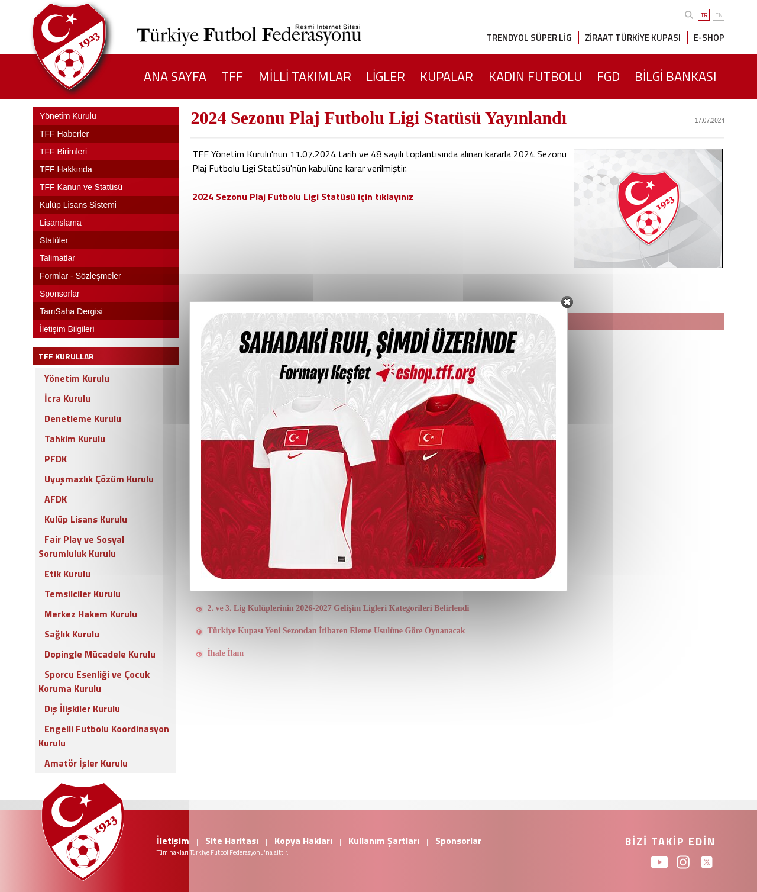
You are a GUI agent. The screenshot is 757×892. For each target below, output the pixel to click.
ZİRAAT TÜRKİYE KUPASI (633, 37)
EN (719, 15)
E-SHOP (709, 37)
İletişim (173, 840)
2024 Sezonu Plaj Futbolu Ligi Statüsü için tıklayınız (302, 196)
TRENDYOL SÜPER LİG (529, 37)
